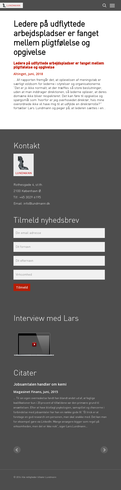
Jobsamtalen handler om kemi (39, 384)
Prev (17, 449)
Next (104, 449)
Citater (25, 373)
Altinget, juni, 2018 (28, 74)
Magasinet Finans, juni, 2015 (35, 392)
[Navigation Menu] (112, 5)
